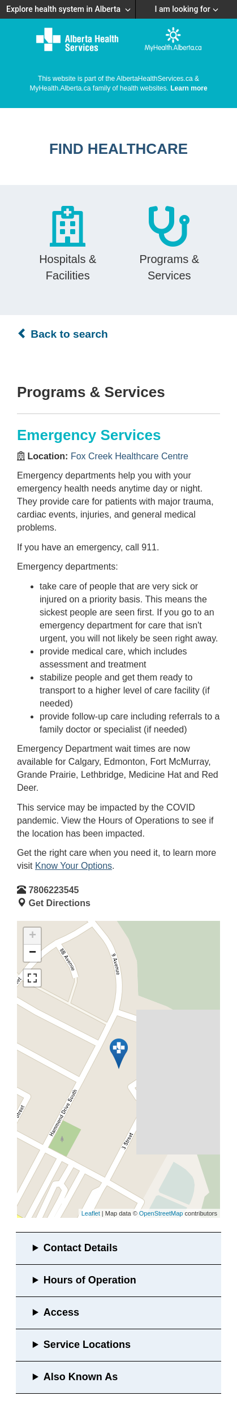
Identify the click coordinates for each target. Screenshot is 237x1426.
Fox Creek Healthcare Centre (129, 456)
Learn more (188, 88)
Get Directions (59, 903)
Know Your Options (73, 866)
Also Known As (81, 1376)
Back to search (62, 334)
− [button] (32, 953)
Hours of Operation (90, 1280)
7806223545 (53, 890)
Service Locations (87, 1344)
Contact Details (81, 1247)
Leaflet (90, 1213)
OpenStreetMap (161, 1213)
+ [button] (32, 936)
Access (61, 1312)
